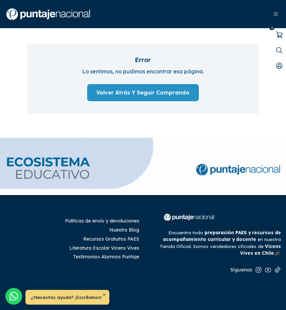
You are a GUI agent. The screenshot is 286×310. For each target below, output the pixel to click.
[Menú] (276, 14)
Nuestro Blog (124, 230)
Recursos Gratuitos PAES (111, 239)
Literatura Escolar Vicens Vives (104, 248)
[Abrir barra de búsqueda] (279, 50)
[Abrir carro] (279, 35)
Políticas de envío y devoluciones (102, 221)
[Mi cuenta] (279, 65)
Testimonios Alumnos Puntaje (106, 257)
